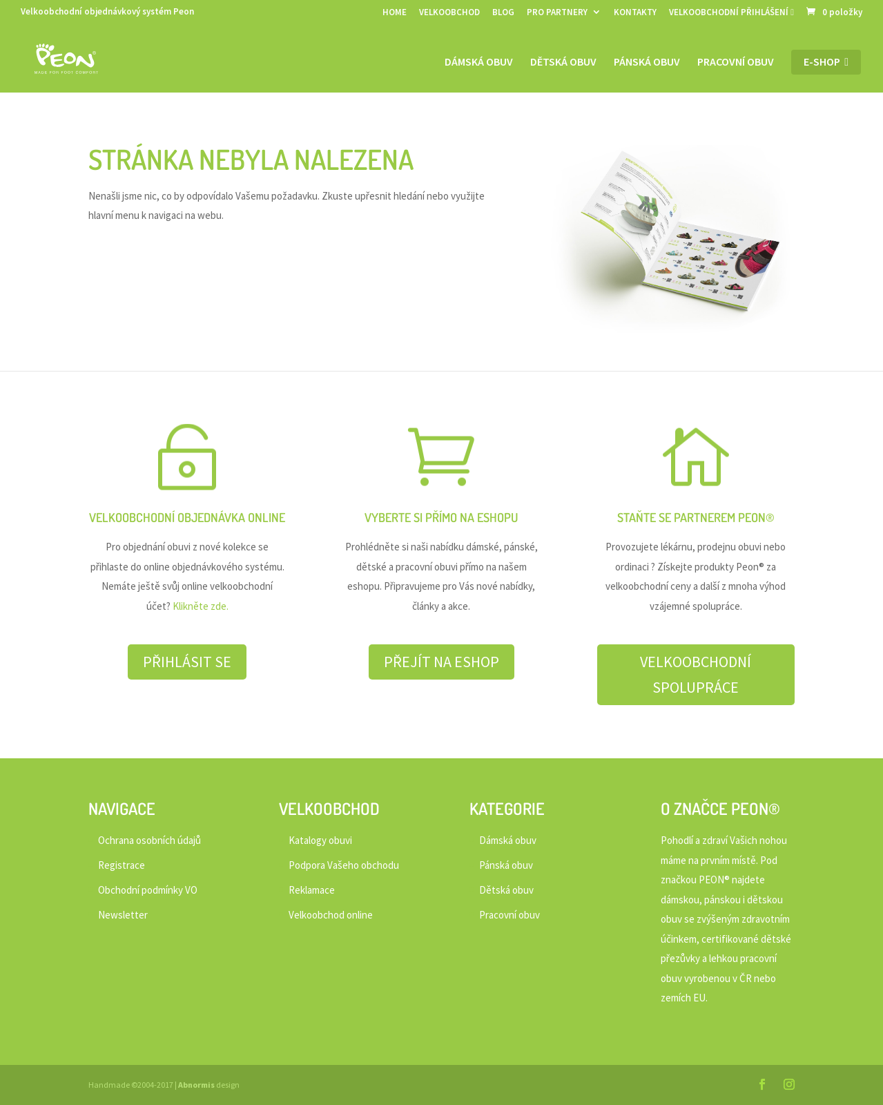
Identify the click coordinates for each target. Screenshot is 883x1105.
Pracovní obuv (735, 62)
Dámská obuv (479, 62)
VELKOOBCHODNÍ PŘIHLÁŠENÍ (731, 13)
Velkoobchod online (331, 914)
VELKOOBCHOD (449, 13)
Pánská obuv (647, 62)
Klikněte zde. (201, 606)
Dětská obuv (563, 62)
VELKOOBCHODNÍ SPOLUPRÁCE (695, 674)
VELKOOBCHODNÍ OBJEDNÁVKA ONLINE (187, 517)
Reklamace (312, 889)
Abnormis (196, 1084)
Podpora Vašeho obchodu (344, 865)
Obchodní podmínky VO (147, 889)
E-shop (826, 62)
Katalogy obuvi (320, 840)
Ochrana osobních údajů (149, 840)
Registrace (121, 865)
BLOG (503, 13)
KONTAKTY (635, 13)
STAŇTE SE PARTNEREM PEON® (696, 517)
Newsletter (123, 914)
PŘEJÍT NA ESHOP (441, 661)
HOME (394, 13)
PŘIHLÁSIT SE (187, 661)
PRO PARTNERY (557, 13)
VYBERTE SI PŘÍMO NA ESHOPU (441, 517)
